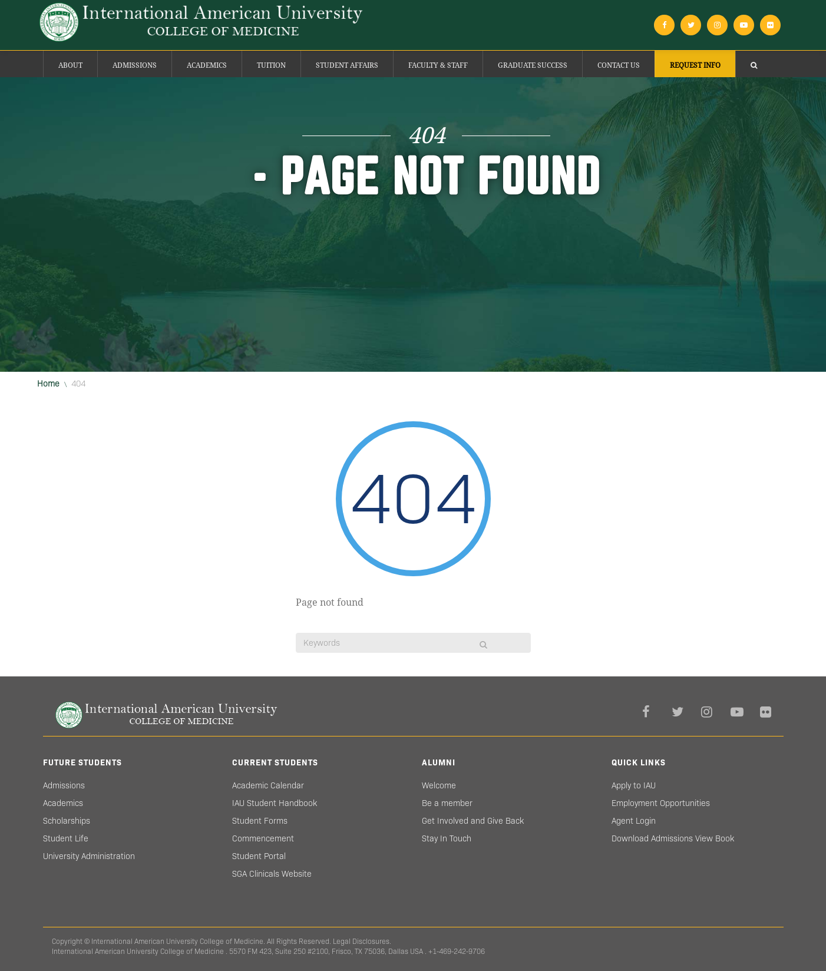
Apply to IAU (634, 785)
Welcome (439, 785)
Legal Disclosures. (362, 941)
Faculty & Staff (438, 65)
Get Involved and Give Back (473, 820)
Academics (207, 65)
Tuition (271, 65)
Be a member (447, 803)
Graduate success (532, 65)
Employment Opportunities (661, 803)
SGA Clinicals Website (272, 873)
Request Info (695, 65)
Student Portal (259, 856)
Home (48, 383)
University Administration (89, 856)
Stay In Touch (446, 838)
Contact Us (618, 65)
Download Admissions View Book (673, 838)
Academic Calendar (268, 785)
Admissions (135, 65)
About (70, 65)
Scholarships (66, 820)
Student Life (65, 838)
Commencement (263, 838)
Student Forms (260, 820)
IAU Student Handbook (274, 803)
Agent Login (634, 820)
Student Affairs (347, 65)
